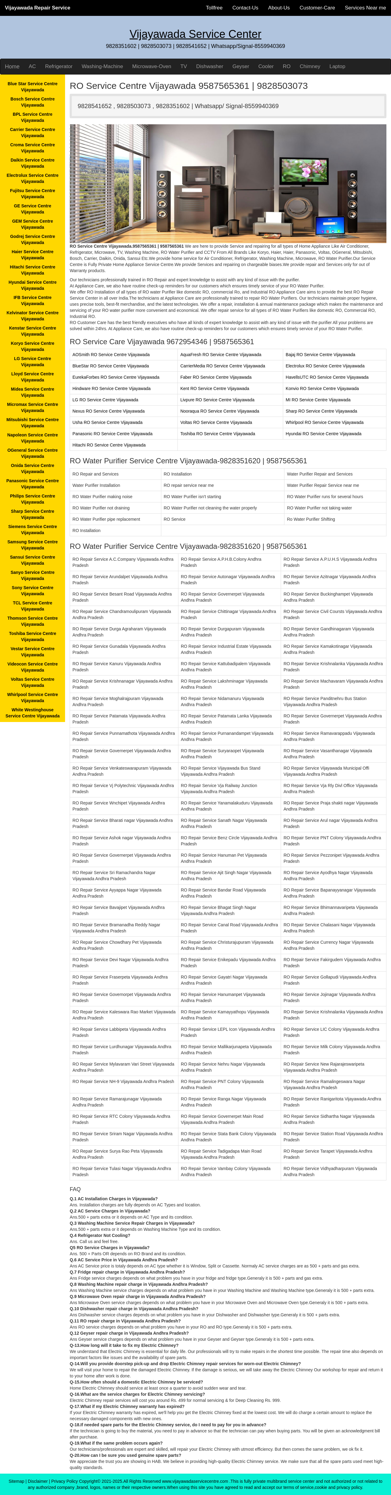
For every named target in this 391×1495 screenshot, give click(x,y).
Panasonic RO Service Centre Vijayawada (112, 433)
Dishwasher (209, 66)
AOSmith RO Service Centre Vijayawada (111, 354)
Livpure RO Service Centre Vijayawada (217, 399)
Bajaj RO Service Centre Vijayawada (320, 354)
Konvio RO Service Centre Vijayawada (322, 388)
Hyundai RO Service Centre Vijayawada (323, 433)
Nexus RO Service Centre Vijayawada (108, 411)
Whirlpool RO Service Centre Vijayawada (325, 422)
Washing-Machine (102, 66)
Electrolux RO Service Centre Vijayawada (325, 365)
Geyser (240, 66)
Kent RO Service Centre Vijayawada (214, 388)
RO (287, 66)
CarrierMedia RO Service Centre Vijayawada (222, 365)
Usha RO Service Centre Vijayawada (107, 422)
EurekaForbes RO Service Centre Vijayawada (115, 377)
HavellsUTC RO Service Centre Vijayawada (327, 377)
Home (12, 67)
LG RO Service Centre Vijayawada (105, 399)
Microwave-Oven (151, 66)
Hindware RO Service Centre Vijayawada (111, 388)
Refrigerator (59, 66)
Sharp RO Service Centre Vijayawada (321, 411)
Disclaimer (38, 1481)
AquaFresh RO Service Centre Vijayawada (220, 354)
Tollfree (214, 8)
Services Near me (365, 8)
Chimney (310, 66)
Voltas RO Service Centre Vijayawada (216, 422)
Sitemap (16, 1481)
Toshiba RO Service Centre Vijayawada (217, 433)
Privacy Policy (64, 1481)
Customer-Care (317, 8)
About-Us (279, 8)
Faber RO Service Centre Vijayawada (215, 377)
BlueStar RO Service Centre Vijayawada (110, 365)
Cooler (266, 66)
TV (183, 66)
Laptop (337, 66)
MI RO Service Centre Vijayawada (318, 399)
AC (32, 66)
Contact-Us (245, 8)
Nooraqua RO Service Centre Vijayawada (219, 411)
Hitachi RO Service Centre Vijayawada (108, 445)
